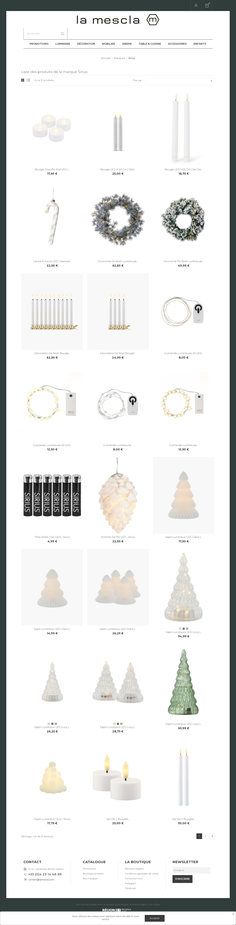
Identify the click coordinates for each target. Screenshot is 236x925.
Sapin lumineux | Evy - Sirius (52, 808)
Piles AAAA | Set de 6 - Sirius (52, 526)
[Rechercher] (45, 5)
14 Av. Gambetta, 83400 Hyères (46, 858)
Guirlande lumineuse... (117, 434)
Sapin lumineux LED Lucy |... (184, 621)
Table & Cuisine (150, 32)
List (29, 69)
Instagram (130, 872)
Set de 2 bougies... (117, 808)
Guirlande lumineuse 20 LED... (183, 342)
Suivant (212, 825)
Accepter (155, 918)
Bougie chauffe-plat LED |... (52, 158)
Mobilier (108, 32)
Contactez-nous (134, 867)
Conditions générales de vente (141, 862)
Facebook (130, 877)
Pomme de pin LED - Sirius (118, 526)
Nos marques (90, 867)
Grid (22, 69)
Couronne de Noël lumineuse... (118, 250)
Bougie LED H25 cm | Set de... (183, 158)
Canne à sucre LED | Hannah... (52, 250)
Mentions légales (134, 857)
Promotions (39, 32)
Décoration (86, 32)
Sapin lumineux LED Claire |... (183, 526)
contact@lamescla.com (41, 868)
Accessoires (177, 32)
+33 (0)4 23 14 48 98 (45, 863)
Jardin (127, 32)
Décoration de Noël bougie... (52, 342)
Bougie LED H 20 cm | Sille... (118, 158)
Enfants (200, 32)
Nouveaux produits (93, 862)
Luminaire (62, 32)
